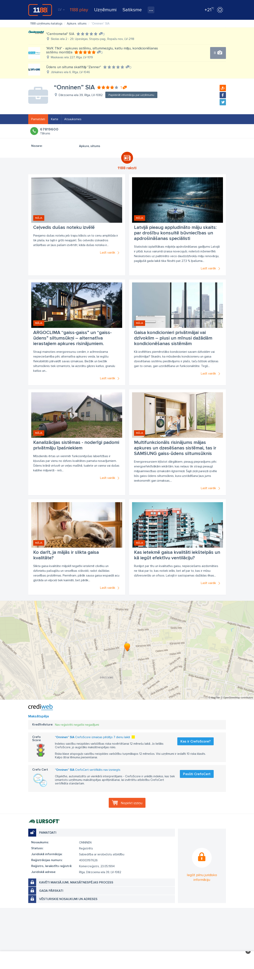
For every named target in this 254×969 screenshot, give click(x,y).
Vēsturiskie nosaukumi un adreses (68, 899)
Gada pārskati (51, 891)
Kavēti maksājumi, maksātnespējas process (76, 882)
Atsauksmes (72, 119)
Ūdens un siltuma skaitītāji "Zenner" (73, 67)
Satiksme (132, 10)
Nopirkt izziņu (131, 803)
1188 (40, 10)
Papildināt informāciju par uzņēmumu (131, 95)
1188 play (79, 10)
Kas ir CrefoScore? (195, 741)
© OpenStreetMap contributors (237, 697)
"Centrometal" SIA (60, 34)
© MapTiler (214, 697)
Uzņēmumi (105, 10)
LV (61, 9)
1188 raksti (127, 168)
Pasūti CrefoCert (197, 774)
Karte (54, 119)
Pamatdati (38, 119)
